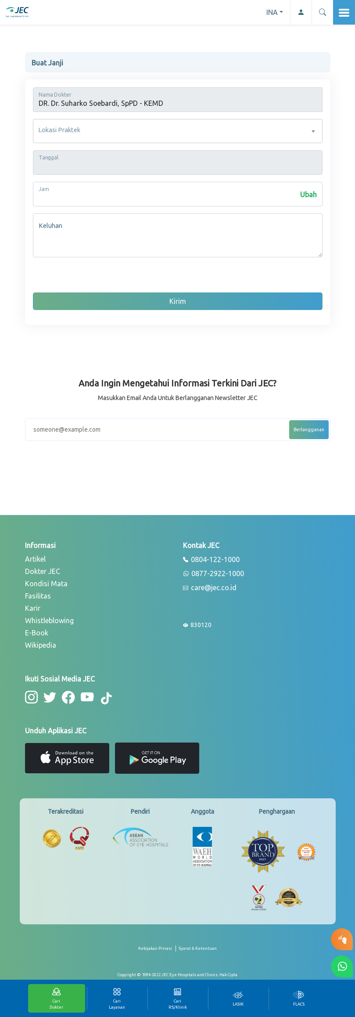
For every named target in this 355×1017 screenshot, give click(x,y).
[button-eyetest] (342, 939)
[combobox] (178, 131)
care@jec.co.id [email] (210, 588)
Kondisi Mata (46, 583)
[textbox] (178, 131)
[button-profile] (301, 12)
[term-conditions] (198, 951)
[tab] (238, 998)
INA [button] (272, 12)
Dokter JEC (42, 571)
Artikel (35, 559)
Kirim (177, 301)
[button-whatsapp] (342, 966)
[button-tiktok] (102, 698)
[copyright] (177, 974)
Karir (32, 608)
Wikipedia (40, 645)
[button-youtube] (84, 697)
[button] (322, 12)
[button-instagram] (31, 697)
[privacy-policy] (157, 951)
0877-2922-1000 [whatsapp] (213, 574)
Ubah (308, 194)
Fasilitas (38, 596)
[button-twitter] (48, 697)
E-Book (36, 633)
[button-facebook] (66, 697)
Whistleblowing (49, 620)
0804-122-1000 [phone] (211, 560)
